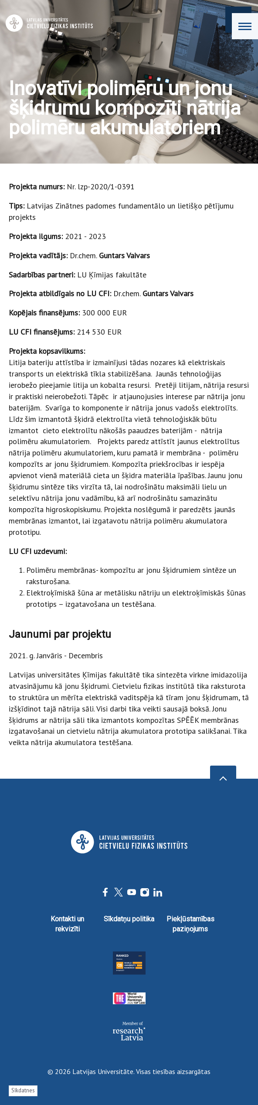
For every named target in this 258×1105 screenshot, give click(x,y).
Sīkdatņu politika (129, 919)
